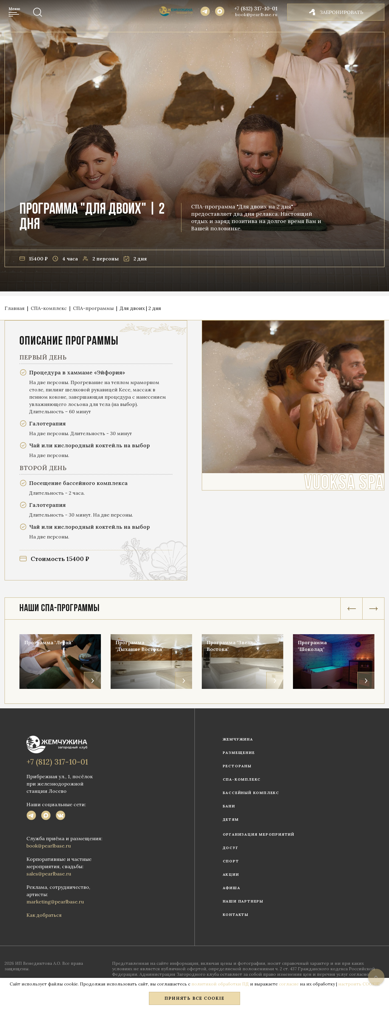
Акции (231, 874)
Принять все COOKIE (194, 998)
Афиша (231, 887)
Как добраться (44, 915)
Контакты (236, 914)
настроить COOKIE (359, 984)
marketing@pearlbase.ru (55, 902)
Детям (231, 819)
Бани (229, 806)
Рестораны (237, 766)
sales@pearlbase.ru (48, 874)
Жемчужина (238, 739)
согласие (289, 984)
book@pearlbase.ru (256, 14)
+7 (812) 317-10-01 (255, 8)
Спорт (231, 861)
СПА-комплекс (242, 779)
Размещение (239, 752)
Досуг (231, 847)
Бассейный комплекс (251, 792)
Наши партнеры (243, 901)
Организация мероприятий (258, 834)
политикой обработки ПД (220, 984)
